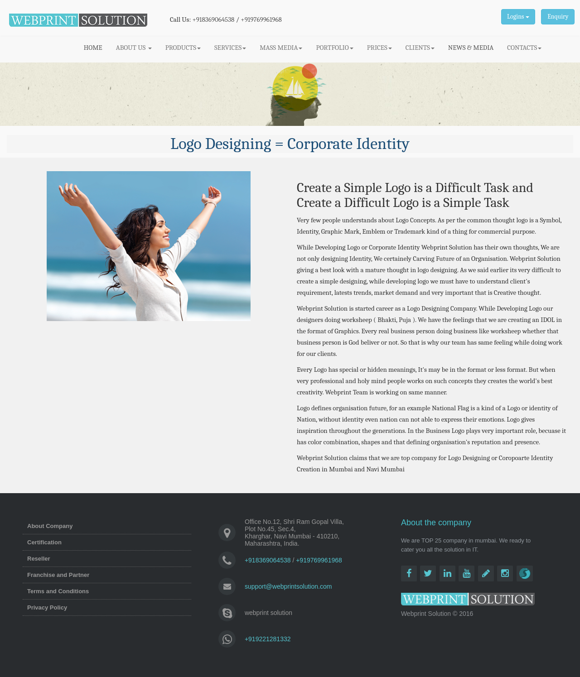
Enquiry (557, 16)
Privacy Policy (47, 607)
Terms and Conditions (58, 591)
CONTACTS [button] (524, 47)
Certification (44, 542)
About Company (49, 526)
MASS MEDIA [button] (281, 47)
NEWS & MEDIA (470, 47)
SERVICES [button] (230, 47)
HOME (96, 47)
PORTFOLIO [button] (334, 47)
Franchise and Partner (58, 574)
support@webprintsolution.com (288, 586)
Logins (518, 16)
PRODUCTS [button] (183, 47)
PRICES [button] (379, 47)
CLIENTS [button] (420, 47)
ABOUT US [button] (134, 47)
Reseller (38, 558)
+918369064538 (214, 19)
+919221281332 (268, 639)
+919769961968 (261, 19)
